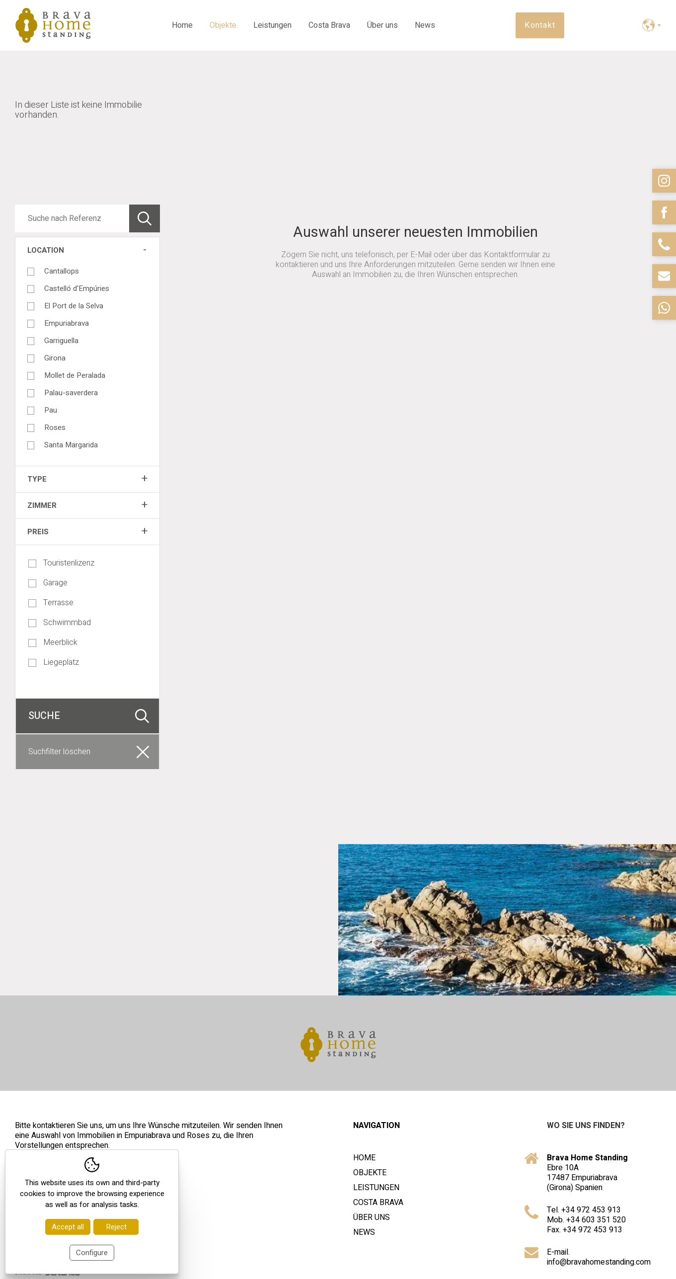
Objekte (223, 25)
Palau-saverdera (71, 392)
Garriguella (61, 340)
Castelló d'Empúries (76, 288)
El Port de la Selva (73, 305)
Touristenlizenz (61, 563)
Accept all (68, 1226)
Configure (92, 1252)
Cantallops (61, 271)
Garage (48, 583)
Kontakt (540, 25)
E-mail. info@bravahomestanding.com (599, 1257)
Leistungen (272, 25)
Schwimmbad (59, 623)
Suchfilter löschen (59, 752)
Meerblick (52, 642)
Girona (55, 358)
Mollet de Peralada (74, 375)
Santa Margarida (71, 444)
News (425, 25)
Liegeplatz (53, 662)
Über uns (382, 25)
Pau (50, 410)
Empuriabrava (66, 323)
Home (182, 25)
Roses (55, 427)
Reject (116, 1226)
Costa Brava (329, 25)
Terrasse (51, 603)
